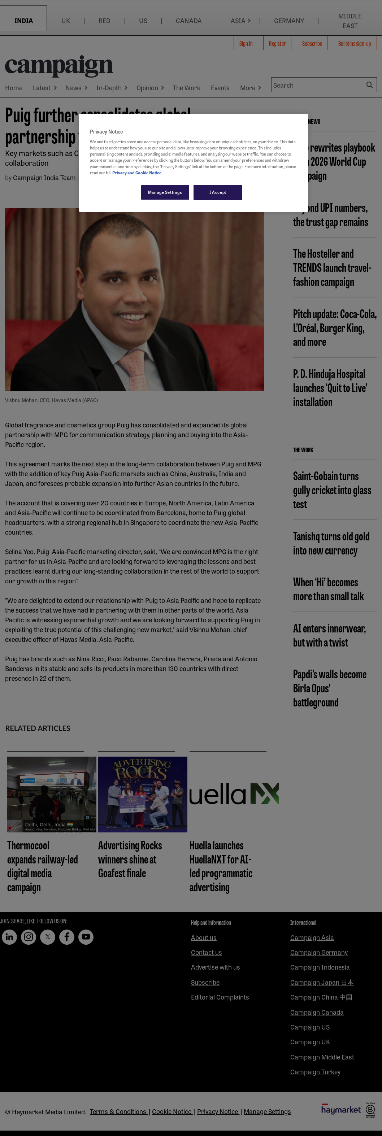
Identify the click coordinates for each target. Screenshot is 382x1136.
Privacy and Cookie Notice (136, 172)
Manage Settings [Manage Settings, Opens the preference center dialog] (165, 192)
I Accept (217, 192)
